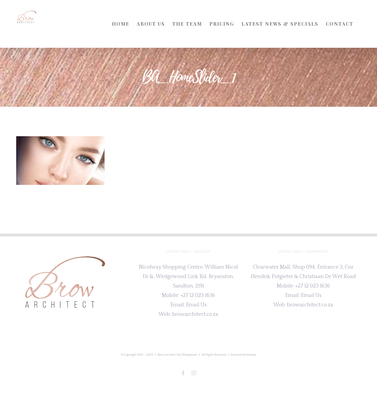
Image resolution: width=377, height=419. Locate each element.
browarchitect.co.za (195, 314)
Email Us (196, 305)
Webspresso (189, 354)
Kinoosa (251, 354)
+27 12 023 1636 (197, 295)
